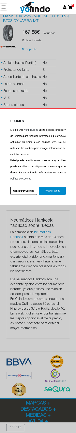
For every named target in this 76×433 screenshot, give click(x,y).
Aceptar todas (52, 190)
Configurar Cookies (23, 190)
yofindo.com (31, 129)
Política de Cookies (20, 178)
